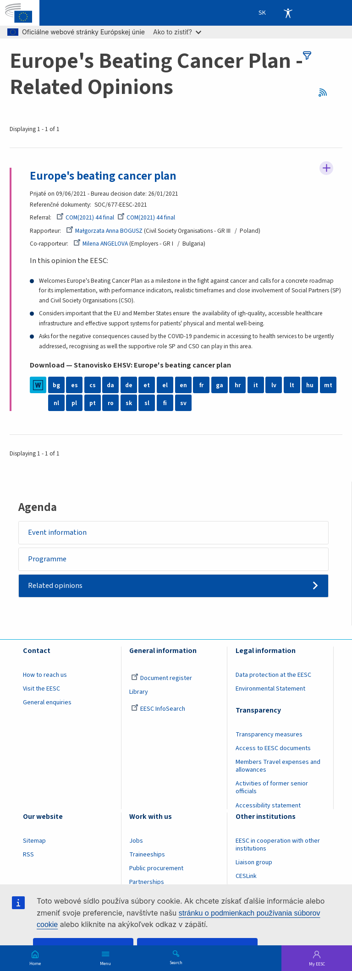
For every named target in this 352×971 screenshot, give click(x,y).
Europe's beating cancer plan (103, 176)
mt (328, 385)
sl (146, 403)
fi (165, 403)
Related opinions (55, 586)
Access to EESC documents (273, 748)
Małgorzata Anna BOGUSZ (104, 230)
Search (176, 962)
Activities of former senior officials (272, 787)
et (146, 385)
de (128, 385)
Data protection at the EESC (273, 675)
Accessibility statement (268, 805)
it (255, 385)
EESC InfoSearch (158, 709)
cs (92, 385)
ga (219, 385)
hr (238, 385)
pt (92, 403)
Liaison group (254, 862)
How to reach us (45, 675)
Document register (161, 678)
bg (56, 385)
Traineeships (147, 854)
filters (307, 55)
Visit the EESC (41, 689)
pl (74, 403)
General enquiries (47, 703)
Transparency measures (269, 735)
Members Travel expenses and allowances (278, 766)
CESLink (246, 876)
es (74, 385)
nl (56, 403)
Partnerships (146, 882)
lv (273, 385)
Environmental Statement (270, 689)
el (165, 385)
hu (310, 385)
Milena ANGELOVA (100, 243)
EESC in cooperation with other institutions (278, 844)
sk (129, 403)
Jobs (136, 840)
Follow (326, 168)
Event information (57, 532)
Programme (47, 559)
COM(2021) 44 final (85, 217)
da (110, 385)
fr (201, 385)
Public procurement (156, 868)
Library (138, 692)
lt (292, 385)
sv (183, 403)
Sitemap (34, 840)
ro (111, 403)
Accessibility (288, 13)
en (183, 385)
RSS (325, 93)
